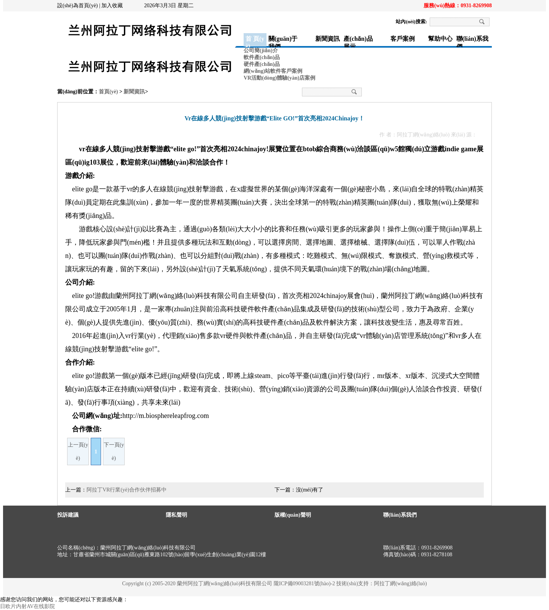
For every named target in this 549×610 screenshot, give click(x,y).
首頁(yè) (108, 91)
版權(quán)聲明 (292, 515)
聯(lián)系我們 (472, 40)
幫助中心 (440, 38)
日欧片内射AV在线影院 (27, 606)
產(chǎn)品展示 (358, 40)
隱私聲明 (176, 515)
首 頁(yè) (255, 40)
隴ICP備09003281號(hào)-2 (304, 583)
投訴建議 (68, 515)
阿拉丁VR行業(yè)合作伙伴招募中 (127, 490)
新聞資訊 (327, 38)
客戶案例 (402, 38)
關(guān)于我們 (282, 40)
